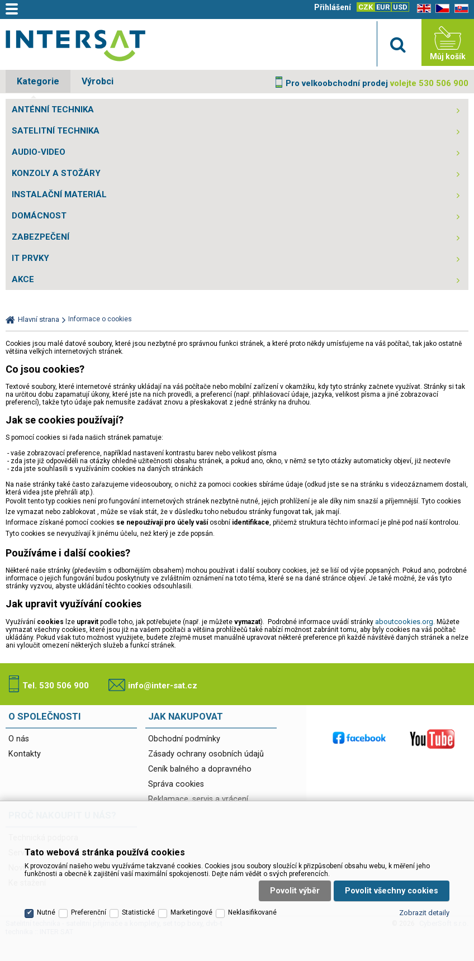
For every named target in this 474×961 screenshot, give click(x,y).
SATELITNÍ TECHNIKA (55, 131)
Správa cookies (176, 784)
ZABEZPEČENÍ (40, 237)
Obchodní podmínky (184, 739)
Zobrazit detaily (424, 912)
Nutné (46, 912)
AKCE (23, 279)
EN (422, 8)
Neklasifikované (252, 912)
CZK (365, 7)
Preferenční (88, 912)
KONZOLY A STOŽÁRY (56, 173)
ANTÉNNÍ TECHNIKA (53, 109)
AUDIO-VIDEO (38, 152)
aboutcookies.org (404, 621)
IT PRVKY (30, 258)
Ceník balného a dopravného (200, 769)
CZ (440, 8)
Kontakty (24, 754)
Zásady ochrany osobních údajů (206, 754)
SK (459, 8)
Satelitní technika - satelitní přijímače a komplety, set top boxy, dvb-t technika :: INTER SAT (75, 45)
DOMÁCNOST (39, 216)
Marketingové (191, 912)
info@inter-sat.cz (162, 686)
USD (400, 7)
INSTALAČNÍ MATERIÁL (59, 194)
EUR (383, 7)
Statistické (138, 912)
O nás (18, 739)
